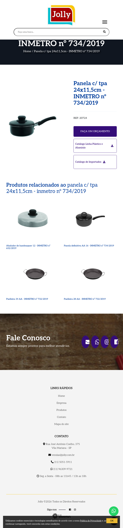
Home (27, 51)
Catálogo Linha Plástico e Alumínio (94, 145)
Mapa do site (61, 424)
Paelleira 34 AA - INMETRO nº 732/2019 (27, 299)
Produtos (62, 410)
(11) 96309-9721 (61, 469)
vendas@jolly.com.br (61, 455)
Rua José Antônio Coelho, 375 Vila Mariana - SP (61, 446)
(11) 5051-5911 (61, 462)
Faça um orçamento (95, 131)
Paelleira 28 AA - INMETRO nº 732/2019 (85, 299)
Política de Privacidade (91, 521)
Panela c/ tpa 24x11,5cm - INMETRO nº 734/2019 (67, 51)
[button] (104, 21)
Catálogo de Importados (90, 161)
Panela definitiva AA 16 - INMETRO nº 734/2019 (89, 245)
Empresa (61, 403)
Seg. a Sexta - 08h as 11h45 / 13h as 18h (61, 476)
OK (112, 520)
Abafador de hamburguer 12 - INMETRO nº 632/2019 (28, 247)
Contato (61, 417)
